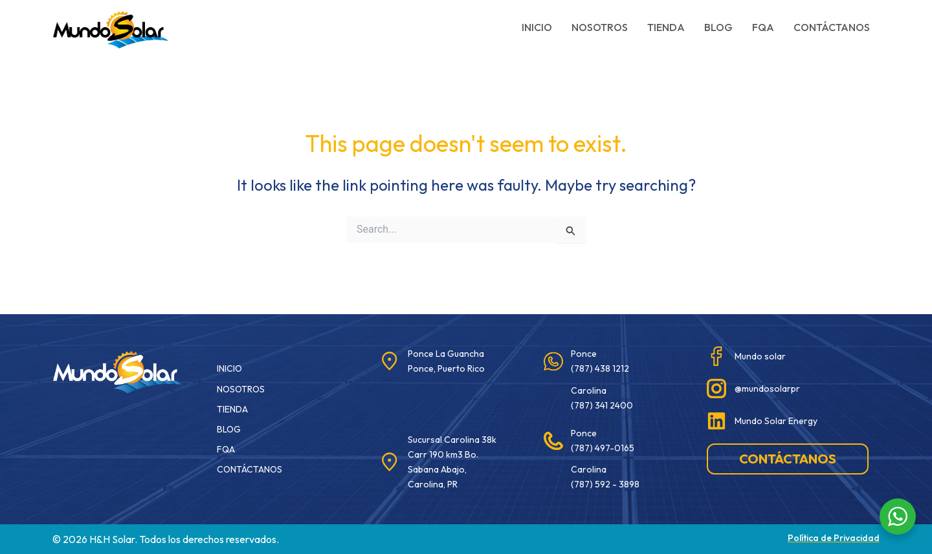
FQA (763, 27)
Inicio (537, 27)
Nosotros (599, 27)
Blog (718, 27)
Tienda (666, 27)
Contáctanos (831, 27)
